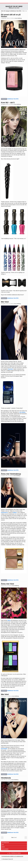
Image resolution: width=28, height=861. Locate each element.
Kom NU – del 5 (7, 103)
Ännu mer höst (7, 584)
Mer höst (5, 302)
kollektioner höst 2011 (13, 98)
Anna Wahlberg (18, 18)
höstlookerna (4, 512)
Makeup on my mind (14, 6)
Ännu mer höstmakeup (11, 474)
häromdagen (4, 748)
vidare (8, 620)
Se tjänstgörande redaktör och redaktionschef (12, 856)
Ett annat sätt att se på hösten (11, 16)
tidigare (15, 512)
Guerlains (10, 369)
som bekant (22, 412)
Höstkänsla (6, 778)
